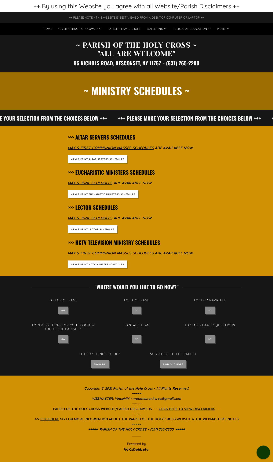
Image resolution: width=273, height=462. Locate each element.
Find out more (173, 364)
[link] (136, 55)
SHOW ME (100, 364)
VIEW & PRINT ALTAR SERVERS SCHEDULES (97, 159)
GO (63, 310)
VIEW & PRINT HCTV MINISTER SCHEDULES (97, 264)
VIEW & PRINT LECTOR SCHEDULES (92, 229)
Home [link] (47, 29)
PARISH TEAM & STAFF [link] (124, 29)
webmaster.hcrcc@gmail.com (157, 398)
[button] (80, 29)
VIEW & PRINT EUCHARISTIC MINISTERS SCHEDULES (103, 194)
